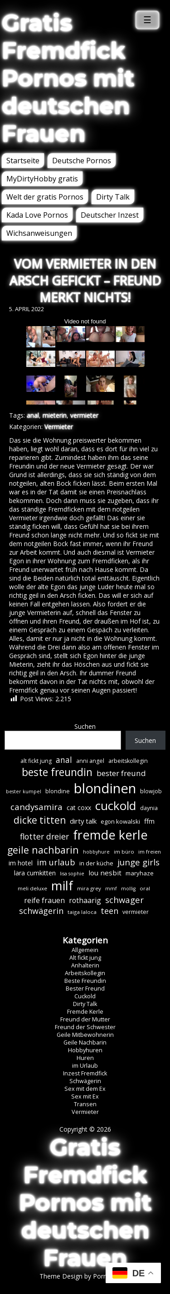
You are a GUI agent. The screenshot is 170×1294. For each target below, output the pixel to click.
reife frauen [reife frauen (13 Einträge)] (44, 900)
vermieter (84, 415)
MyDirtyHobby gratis (42, 179)
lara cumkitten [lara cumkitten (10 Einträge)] (35, 873)
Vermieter (58, 426)
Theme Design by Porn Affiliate (85, 1276)
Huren (85, 1058)
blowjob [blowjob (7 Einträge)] (151, 791)
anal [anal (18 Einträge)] (64, 759)
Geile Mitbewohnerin (85, 1035)
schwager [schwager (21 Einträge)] (124, 899)
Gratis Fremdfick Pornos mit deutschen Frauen (68, 78)
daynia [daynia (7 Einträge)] (149, 808)
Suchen (85, 726)
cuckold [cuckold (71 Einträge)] (115, 805)
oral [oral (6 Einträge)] (145, 888)
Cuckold (85, 996)
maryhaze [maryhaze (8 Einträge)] (140, 873)
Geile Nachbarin (85, 1042)
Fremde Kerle (85, 1012)
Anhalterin (85, 965)
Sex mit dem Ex (85, 1089)
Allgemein (85, 950)
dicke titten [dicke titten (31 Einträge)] (40, 820)
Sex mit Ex (85, 1096)
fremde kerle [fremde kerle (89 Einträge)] (110, 834)
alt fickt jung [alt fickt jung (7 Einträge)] (36, 761)
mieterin (55, 415)
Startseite (22, 161)
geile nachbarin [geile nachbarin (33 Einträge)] (43, 849)
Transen (85, 1104)
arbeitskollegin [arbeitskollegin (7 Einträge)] (128, 761)
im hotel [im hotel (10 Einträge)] (21, 863)
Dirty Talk (113, 197)
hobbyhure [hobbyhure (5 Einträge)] (96, 852)
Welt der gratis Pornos (44, 197)
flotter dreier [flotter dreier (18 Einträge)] (44, 836)
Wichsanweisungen (39, 233)
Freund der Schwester (85, 1027)
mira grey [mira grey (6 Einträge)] (89, 888)
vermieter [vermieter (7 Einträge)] (135, 912)
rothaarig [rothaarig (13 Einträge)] (85, 900)
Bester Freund (85, 988)
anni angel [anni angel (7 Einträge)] (90, 761)
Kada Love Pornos (37, 215)
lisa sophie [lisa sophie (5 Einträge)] (72, 873)
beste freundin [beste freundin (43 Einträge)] (57, 772)
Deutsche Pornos (81, 161)
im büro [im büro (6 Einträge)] (124, 851)
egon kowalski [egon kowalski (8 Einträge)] (120, 821)
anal (33, 415)
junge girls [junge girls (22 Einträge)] (138, 862)
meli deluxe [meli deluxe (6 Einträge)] (32, 888)
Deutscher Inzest (110, 215)
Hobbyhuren (85, 1050)
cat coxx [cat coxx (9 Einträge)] (79, 807)
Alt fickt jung (85, 958)
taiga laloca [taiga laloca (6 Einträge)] (82, 911)
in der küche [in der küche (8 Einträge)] (96, 863)
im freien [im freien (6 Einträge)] (149, 851)
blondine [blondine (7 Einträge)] (57, 791)
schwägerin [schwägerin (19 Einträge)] (41, 910)
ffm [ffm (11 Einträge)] (149, 820)
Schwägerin (85, 1081)
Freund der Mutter (85, 1019)
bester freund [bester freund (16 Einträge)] (121, 773)
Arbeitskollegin (85, 973)
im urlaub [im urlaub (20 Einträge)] (56, 862)
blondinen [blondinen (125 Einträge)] (105, 788)
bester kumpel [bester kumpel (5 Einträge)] (23, 791)
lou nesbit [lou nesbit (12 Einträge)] (104, 872)
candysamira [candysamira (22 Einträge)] (36, 807)
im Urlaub (85, 1065)
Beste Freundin (85, 981)
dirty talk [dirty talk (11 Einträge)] (83, 820)
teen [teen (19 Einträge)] (109, 910)
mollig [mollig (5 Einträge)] (128, 888)
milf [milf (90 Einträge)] (62, 885)
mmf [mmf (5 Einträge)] (111, 888)
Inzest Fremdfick (85, 1073)
